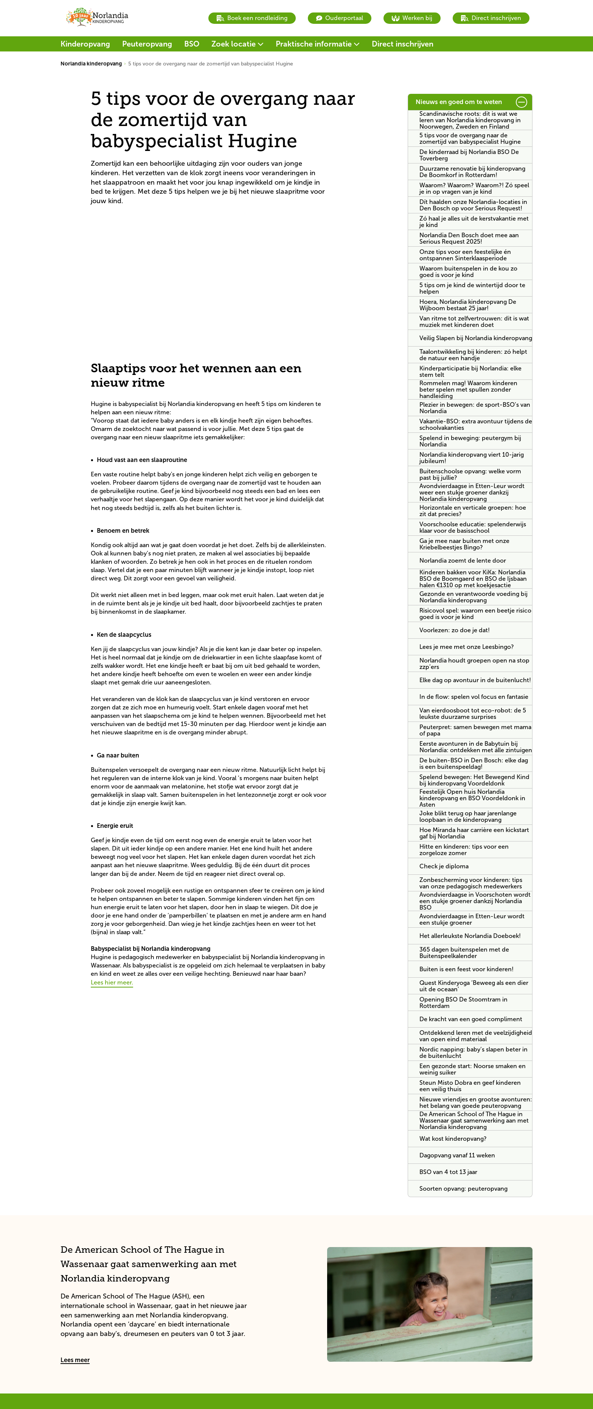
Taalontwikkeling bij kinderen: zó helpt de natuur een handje (473, 354)
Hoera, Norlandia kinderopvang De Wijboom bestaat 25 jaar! (467, 305)
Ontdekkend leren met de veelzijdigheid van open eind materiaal (475, 1036)
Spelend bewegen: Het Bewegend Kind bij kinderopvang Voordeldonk (474, 780)
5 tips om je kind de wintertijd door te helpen (472, 288)
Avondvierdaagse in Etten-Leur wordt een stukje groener (472, 919)
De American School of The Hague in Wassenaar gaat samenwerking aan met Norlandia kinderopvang (474, 1120)
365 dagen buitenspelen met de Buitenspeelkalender (464, 952)
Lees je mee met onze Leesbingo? (466, 647)
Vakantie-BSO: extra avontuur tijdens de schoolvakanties (475, 424)
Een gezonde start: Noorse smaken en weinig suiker (472, 1069)
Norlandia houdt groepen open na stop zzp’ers (474, 663)
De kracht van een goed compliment (470, 1019)
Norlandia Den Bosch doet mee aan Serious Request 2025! (469, 238)
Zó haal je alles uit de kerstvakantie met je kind (474, 221)
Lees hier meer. (112, 982)
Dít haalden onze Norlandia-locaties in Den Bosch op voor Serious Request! (473, 205)
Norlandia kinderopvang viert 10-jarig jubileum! (471, 457)
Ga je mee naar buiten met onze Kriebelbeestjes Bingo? (464, 544)
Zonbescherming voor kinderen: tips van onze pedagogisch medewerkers (470, 883)
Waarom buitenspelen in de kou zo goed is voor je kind (468, 271)
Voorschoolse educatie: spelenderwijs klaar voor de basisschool (472, 527)
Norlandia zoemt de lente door (462, 560)
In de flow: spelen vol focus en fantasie (473, 697)
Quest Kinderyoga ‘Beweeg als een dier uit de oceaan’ (473, 986)
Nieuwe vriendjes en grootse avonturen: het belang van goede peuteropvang (475, 1102)
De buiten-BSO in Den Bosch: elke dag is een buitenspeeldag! (473, 763)
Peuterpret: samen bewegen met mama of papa (475, 730)
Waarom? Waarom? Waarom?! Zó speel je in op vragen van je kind (474, 188)
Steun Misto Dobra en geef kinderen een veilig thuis (470, 1085)
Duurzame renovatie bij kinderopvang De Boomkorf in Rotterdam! (472, 171)
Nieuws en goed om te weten (459, 102)
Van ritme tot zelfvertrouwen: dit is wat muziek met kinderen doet (474, 321)
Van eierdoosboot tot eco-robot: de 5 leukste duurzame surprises (472, 713)
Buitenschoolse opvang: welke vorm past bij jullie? (470, 474)
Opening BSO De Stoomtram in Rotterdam (463, 1002)
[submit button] (521, 102)
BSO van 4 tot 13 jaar (448, 1172)
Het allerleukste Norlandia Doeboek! (470, 936)
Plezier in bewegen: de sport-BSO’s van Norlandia (474, 407)
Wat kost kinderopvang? (453, 1138)
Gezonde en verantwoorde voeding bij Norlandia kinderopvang (473, 597)
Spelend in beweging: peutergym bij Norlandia (470, 441)
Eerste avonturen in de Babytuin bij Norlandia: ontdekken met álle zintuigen (475, 746)
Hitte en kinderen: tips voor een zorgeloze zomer (464, 849)
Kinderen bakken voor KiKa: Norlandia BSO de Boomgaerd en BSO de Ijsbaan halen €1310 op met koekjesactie (473, 578)
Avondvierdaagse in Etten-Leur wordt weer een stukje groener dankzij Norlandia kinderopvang (472, 492)
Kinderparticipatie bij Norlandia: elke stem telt (470, 371)
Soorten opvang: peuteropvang (463, 1188)
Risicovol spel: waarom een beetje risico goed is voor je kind (475, 613)
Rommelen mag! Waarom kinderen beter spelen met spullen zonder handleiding (468, 389)
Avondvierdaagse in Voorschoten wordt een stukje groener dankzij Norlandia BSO (475, 901)
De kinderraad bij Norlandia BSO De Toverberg (469, 155)
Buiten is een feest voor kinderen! (466, 969)
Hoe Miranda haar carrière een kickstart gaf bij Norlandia (474, 833)
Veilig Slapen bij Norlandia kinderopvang (475, 338)
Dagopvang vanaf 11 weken (457, 1155)
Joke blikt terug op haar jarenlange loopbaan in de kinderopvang (468, 816)
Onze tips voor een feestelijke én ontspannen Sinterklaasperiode (465, 255)
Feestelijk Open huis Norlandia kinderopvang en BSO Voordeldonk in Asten (472, 798)
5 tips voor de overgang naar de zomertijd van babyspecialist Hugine (470, 138)
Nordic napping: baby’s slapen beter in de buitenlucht (473, 1052)
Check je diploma (444, 866)
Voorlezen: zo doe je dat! (454, 630)
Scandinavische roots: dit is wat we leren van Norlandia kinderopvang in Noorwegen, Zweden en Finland (470, 120)
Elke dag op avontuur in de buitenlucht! (475, 680)
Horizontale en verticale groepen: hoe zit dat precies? (472, 510)
